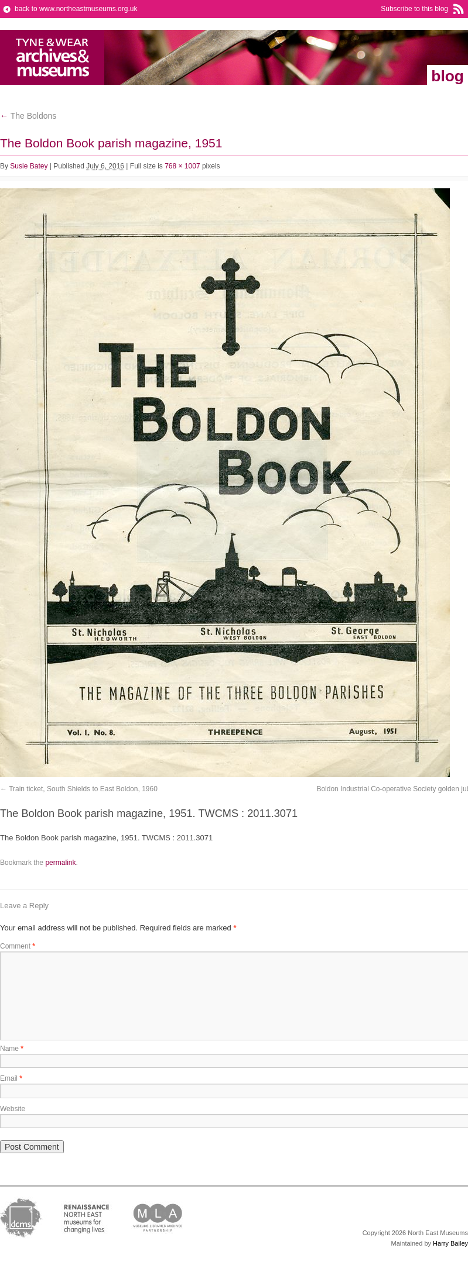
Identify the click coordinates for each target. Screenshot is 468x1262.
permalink (60, 862)
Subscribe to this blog (414, 9)
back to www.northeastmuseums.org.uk (76, 9)
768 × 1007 (182, 166)
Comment (17, 946)
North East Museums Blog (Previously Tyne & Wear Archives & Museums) (52, 57)
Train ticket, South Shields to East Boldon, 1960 (83, 789)
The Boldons (28, 115)
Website (12, 1109)
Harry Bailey (450, 1243)
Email (11, 1078)
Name (11, 1048)
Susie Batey (28, 166)
